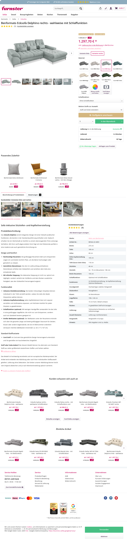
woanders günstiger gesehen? (90, 48)
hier (27, 531)
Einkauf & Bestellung (42, 479)
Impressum (99, 486)
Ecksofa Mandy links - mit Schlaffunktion (63, 452)
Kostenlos (117, 129)
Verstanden (104, 529)
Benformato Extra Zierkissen (13, 178)
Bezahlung (38, 481)
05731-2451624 (12, 479)
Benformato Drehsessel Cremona (39, 179)
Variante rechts (97, 53)
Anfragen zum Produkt (107, 146)
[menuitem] (68, 9)
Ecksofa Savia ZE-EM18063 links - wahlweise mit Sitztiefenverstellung (39, 452)
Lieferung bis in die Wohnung (92, 45)
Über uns (98, 476)
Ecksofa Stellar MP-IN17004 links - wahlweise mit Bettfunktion (88, 452)
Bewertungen (34, 195)
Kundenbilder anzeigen (25, 26)
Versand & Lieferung (42, 483)
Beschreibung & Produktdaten (13, 195)
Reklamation (39, 486)
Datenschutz (69, 479)
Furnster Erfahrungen (102, 479)
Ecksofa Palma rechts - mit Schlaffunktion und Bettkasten (64, 403)
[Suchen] (81, 8)
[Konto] (111, 8)
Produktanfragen (41, 476)
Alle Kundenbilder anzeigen (10, 219)
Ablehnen (104, 536)
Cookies (29, 527)
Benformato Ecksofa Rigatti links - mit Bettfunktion (88, 403)
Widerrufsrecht (70, 481)
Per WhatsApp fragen (88, 146)
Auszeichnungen (101, 481)
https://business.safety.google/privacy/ (62, 531)
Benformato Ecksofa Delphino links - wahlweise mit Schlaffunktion (13, 403)
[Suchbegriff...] (68, 8)
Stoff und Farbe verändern (101, 110)
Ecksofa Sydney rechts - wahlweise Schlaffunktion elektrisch (39, 403)
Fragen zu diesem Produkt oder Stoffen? (17, 371)
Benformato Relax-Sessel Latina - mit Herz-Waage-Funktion (63, 179)
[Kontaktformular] (106, 8)
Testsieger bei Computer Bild (38, 2)
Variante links (84, 53)
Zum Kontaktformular (14, 487)
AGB (66, 476)
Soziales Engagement (102, 483)
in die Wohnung (95, 129)
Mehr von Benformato (96, 238)
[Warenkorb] (120, 8)
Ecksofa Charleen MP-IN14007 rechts (113, 403)
